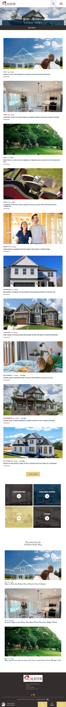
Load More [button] (33, 474)
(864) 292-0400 (34, 689)
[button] (19, 704)
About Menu (31, 28)
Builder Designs (41, 699)
